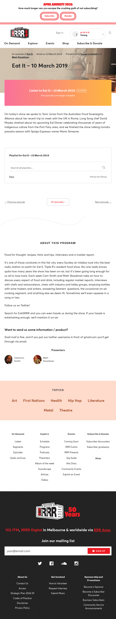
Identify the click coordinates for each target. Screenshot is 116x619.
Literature (96, 400)
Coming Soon (71, 441)
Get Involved (58, 577)
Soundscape (44, 468)
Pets (11, 176)
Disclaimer (22, 602)
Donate (68, 15)
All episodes (58, 201)
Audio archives (18, 457)
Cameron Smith (89, 54)
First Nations (34, 400)
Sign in (59, 32)
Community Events (71, 468)
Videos (44, 479)
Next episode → (103, 201)
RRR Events (71, 446)
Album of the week (44, 463)
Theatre (65, 410)
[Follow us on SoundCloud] (64, 564)
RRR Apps (102, 529)
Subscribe (49, 15)
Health (56, 400)
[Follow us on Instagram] (76, 563)
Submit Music (58, 593)
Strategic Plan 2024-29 (22, 593)
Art (14, 400)
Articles (44, 474)
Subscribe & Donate (98, 434)
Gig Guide (71, 457)
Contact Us (22, 583)
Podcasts (44, 452)
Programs (45, 446)
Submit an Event (71, 474)
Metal (48, 410)
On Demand (18, 434)
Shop (98, 458)
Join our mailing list (58, 540)
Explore (44, 434)
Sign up (98, 551)
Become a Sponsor (93, 586)
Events (71, 434)
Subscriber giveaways (98, 446)
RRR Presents (71, 452)
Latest (18, 441)
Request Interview (58, 588)
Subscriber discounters (98, 441)
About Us (22, 577)
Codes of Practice (22, 598)
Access (22, 588)
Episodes (18, 452)
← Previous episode (15, 201)
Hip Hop (75, 400)
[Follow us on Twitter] (40, 564)
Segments (18, 446)
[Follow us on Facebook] (51, 563)
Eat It (30, 54)
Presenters (44, 457)
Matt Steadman (20, 57)
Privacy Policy (22, 607)
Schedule (44, 441)
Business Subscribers (93, 599)
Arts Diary (71, 463)
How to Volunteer (58, 583)
